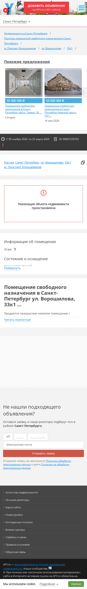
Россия (9, 162)
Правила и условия (18, 544)
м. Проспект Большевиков (22, 167)
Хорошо (76, 583)
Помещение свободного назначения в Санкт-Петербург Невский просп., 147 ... (61, 110)
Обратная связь (16, 552)
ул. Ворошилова (52, 162)
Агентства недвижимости (22, 492)
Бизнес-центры (15, 530)
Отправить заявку (43, 453)
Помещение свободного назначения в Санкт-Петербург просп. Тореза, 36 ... (23, 109)
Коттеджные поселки (19, 522)
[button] (84, 92)
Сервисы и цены (16, 537)
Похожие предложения (27, 61)
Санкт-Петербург (27, 162)
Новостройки (14, 515)
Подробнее (47, 584)
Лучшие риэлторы (17, 500)
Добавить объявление (46, 7)
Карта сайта (13, 507)
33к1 (68, 162)
